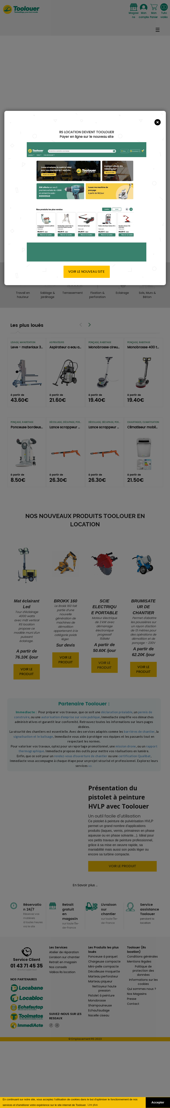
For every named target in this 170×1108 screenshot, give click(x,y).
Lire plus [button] (93, 1104)
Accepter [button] (158, 1102)
